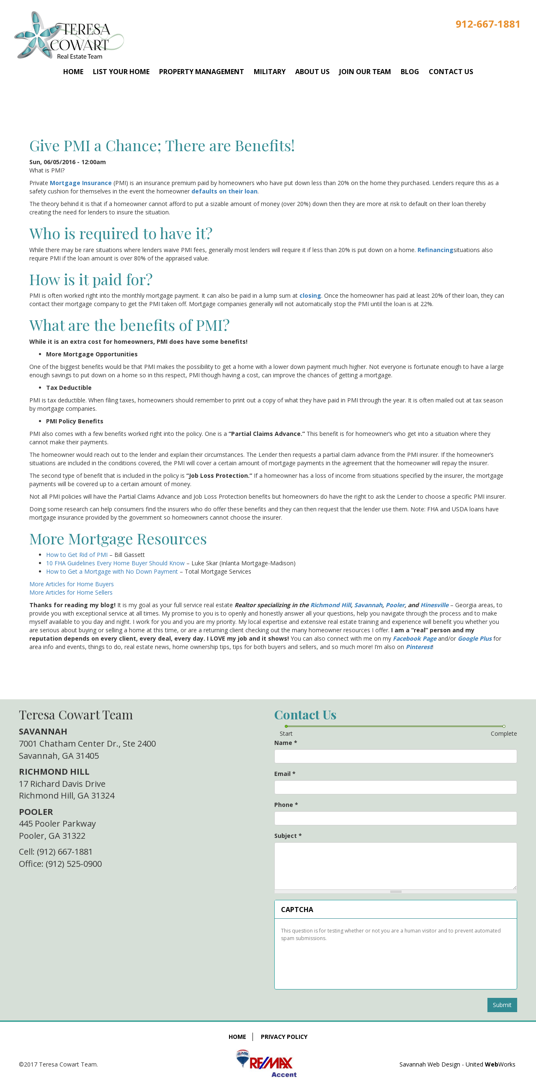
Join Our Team (365, 71)
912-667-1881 (488, 24)
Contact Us (451, 71)
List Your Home (121, 71)
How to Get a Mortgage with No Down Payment (112, 571)
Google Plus (475, 638)
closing (310, 295)
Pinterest (419, 647)
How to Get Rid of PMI (77, 555)
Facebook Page (414, 638)
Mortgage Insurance (81, 183)
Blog (410, 71)
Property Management (201, 71)
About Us (312, 71)
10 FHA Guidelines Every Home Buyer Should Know (115, 563)
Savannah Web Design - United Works (457, 1064)
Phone (286, 805)
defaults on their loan (224, 191)
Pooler (395, 605)
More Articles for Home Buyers (71, 584)
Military (270, 71)
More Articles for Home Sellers (71, 592)
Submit (502, 1005)
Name (285, 743)
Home (73, 71)
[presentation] (344, 962)
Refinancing (435, 250)
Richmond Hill (330, 605)
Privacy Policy (284, 1037)
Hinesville (434, 605)
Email (285, 774)
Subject (288, 836)
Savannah (368, 605)
